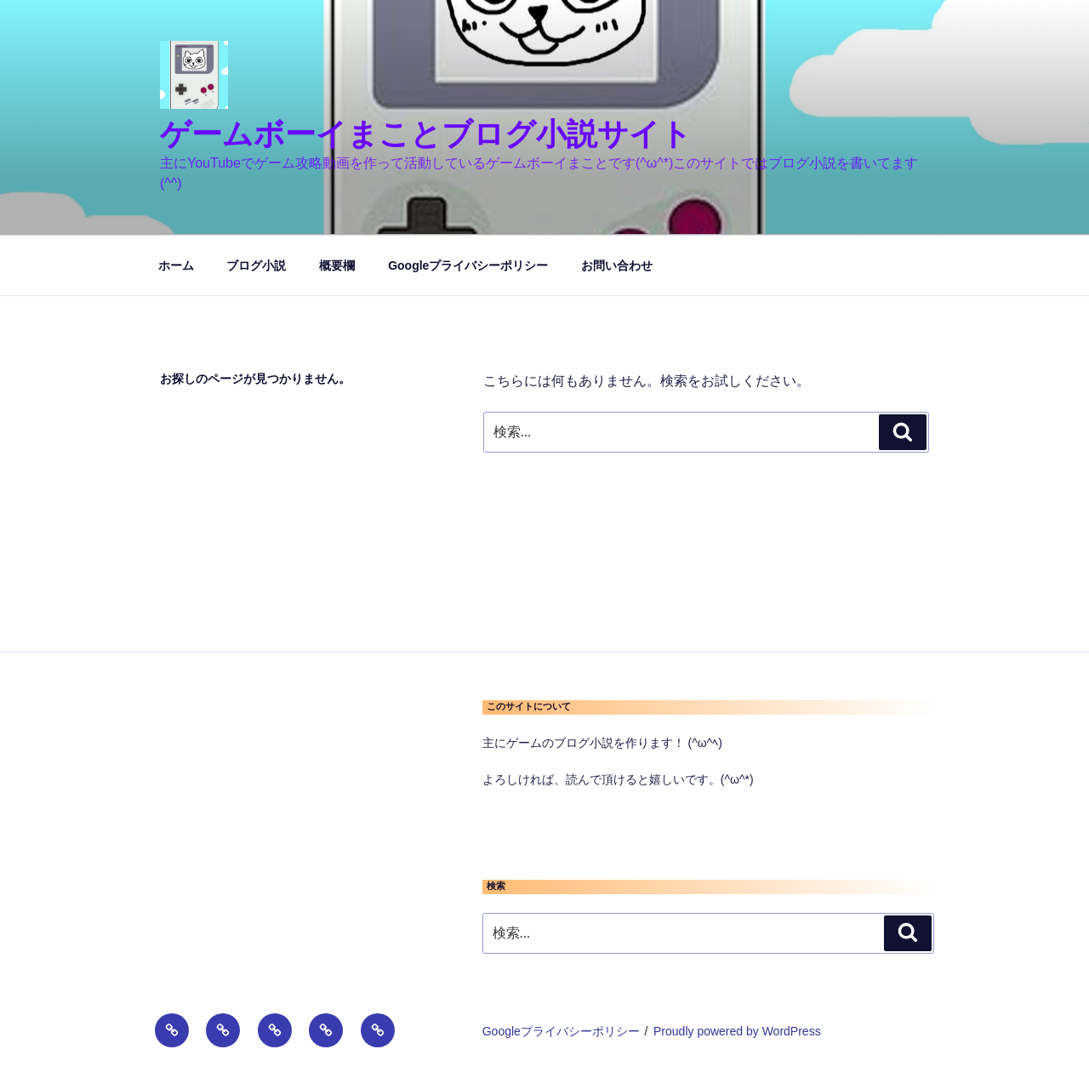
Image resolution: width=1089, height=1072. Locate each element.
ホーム (176, 265)
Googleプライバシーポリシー (468, 265)
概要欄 (337, 265)
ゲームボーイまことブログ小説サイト (426, 134)
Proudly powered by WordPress (737, 1031)
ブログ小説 (256, 265)
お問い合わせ (617, 265)
